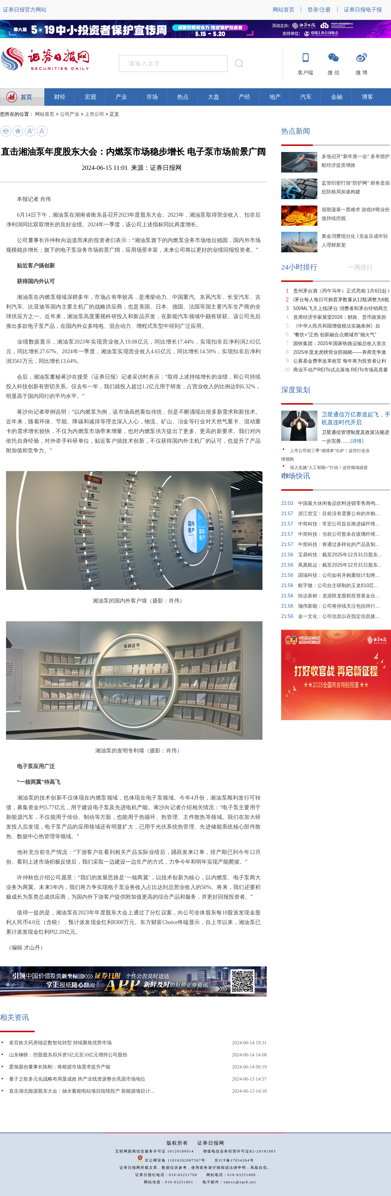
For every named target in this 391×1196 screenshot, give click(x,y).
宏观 (90, 97)
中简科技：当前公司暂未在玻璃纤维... (338, 534)
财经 (59, 97)
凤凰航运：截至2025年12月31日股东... (340, 564)
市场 (152, 97)
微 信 (333, 73)
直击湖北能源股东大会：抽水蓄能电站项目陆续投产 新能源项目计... (81, 1091)
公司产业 (69, 114)
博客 (367, 97)
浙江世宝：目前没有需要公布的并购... (338, 513)
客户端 (305, 73)
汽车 (306, 97)
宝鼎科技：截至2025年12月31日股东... (340, 554)
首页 (26, 97)
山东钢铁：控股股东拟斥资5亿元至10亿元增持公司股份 (68, 1054)
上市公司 (94, 114)
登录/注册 (319, 10)
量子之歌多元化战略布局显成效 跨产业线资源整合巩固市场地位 (77, 1078)
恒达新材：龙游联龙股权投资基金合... (338, 595)
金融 (336, 97)
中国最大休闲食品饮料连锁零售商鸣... (338, 503)
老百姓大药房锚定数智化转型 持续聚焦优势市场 (60, 1042)
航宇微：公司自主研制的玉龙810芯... (338, 585)
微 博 (361, 73)
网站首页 (283, 10)
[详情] (357, 441)
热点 (183, 97)
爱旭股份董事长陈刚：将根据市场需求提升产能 (59, 1066)
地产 (275, 97)
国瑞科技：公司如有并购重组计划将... (338, 575)
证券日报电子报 (363, 10)
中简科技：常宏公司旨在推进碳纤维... (338, 523)
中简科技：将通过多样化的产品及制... (338, 544)
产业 (121, 97)
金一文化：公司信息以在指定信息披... (338, 616)
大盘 (213, 97)
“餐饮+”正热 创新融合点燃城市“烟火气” (334, 334)
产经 (244, 97)
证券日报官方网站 (24, 10)
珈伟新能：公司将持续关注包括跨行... (338, 606)
